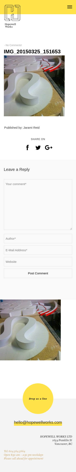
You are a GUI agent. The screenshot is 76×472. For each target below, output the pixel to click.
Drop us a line (38, 398)
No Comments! (14, 45)
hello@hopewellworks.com (38, 422)
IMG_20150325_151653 (32, 51)
